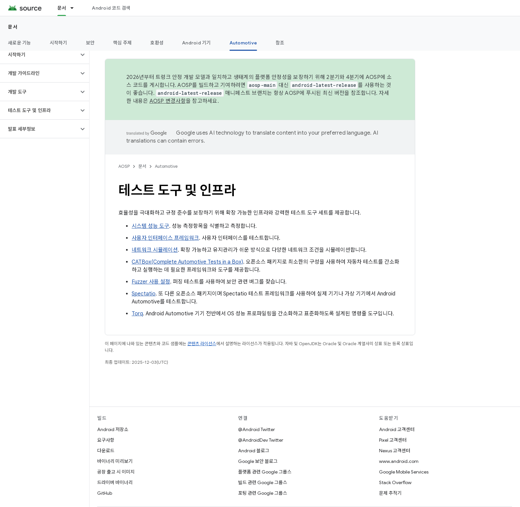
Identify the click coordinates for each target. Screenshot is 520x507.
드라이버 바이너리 (115, 482)
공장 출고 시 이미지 (116, 472)
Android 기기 (196, 43)
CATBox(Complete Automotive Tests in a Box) (187, 262)
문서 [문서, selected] (61, 8)
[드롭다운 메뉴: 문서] (75, 8)
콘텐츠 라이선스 (201, 344)
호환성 (156, 43)
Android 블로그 (253, 451)
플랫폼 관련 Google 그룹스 (265, 472)
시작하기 (58, 43)
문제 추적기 (390, 493)
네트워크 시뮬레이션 (155, 250)
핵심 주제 (122, 43)
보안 (90, 43)
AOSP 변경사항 (168, 101)
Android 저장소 (112, 429)
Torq (137, 313)
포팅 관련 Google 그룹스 (262, 493)
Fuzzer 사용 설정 (151, 282)
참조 (280, 43)
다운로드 (105, 451)
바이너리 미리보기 (115, 461)
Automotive (166, 166)
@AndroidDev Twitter (260, 440)
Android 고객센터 (397, 429)
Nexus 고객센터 (394, 451)
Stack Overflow (395, 482)
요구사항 (105, 440)
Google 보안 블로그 (258, 461)
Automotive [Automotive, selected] (243, 43)
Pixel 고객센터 (393, 440)
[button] (39, 54)
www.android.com (399, 461)
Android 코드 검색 (111, 8)
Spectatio (144, 293)
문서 (13, 27)
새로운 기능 (19, 43)
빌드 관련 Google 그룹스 (262, 482)
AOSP (124, 166)
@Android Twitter (256, 429)
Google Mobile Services (403, 472)
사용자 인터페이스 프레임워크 (165, 238)
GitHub (104, 493)
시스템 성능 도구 (150, 226)
